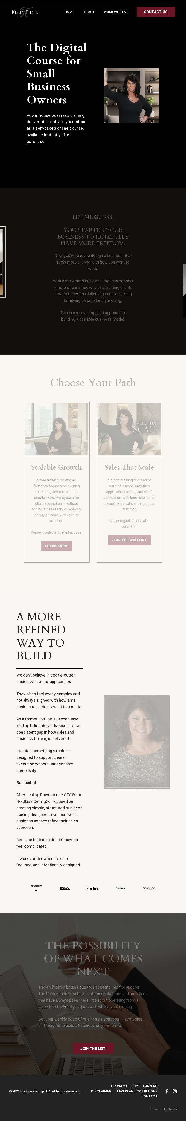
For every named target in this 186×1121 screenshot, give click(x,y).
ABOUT (89, 12)
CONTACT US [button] (156, 12)
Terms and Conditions (136, 1091)
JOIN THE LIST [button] (93, 1048)
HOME (69, 12)
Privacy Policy (124, 1086)
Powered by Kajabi (164, 1109)
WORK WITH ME (116, 12)
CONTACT (149, 1096)
